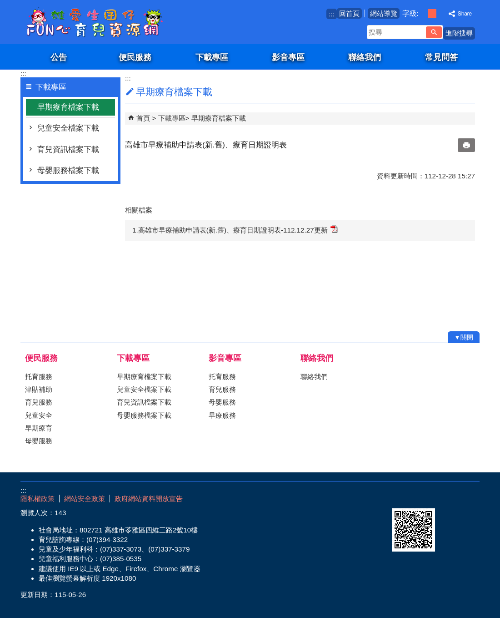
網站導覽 (383, 13)
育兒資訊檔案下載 (68, 149)
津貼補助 (38, 389)
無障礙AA (446, 497)
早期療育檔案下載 (68, 107)
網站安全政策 (84, 498)
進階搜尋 (459, 33)
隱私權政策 (37, 498)
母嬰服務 (38, 441)
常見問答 (441, 57)
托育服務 (38, 376)
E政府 (401, 496)
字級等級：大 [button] (441, 13)
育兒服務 (38, 402)
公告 (58, 57)
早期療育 (38, 428)
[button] (434, 32)
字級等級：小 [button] (422, 13)
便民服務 (135, 57)
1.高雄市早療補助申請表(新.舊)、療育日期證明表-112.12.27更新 (235, 229)
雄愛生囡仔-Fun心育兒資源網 (97, 22)
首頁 (143, 118)
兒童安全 (38, 415)
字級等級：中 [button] (432, 13)
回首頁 (349, 13)
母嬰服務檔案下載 (68, 170)
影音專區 (288, 57)
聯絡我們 (364, 57)
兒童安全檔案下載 (68, 128)
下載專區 (211, 57)
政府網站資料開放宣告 (149, 498)
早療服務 (222, 415)
